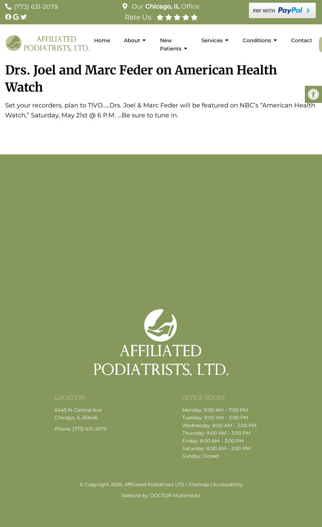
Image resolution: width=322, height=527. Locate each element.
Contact (301, 40)
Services (212, 40)
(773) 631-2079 (36, 7)
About (132, 40)
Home (102, 40)
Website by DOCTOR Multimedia (161, 495)
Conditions (257, 40)
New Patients (171, 44)
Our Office (164, 6)
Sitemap (198, 484)
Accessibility (228, 484)
